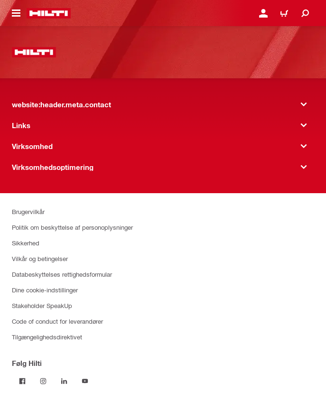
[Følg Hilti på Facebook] (22, 381)
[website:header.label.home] (49, 13)
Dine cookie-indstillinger (45, 289)
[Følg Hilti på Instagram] (43, 381)
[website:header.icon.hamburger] (16, 13)
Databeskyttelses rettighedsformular (62, 274)
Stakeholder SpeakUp (42, 305)
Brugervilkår (28, 211)
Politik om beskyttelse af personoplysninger (72, 227)
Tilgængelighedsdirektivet (47, 336)
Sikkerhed (25, 242)
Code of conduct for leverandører (57, 321)
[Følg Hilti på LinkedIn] (64, 381)
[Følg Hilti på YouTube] (85, 381)
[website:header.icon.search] (305, 13)
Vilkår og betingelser (40, 258)
